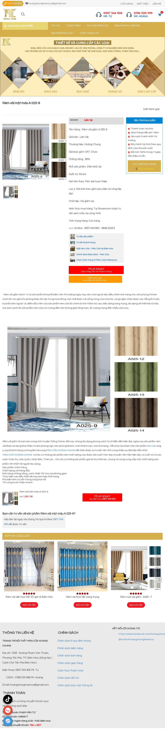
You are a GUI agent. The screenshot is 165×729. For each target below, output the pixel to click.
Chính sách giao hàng (70, 663)
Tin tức (55, 26)
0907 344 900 (145, 169)
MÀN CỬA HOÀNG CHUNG (60, 450)
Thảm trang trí (89, 33)
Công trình (73, 26)
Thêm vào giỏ (94, 279)
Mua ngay (96, 270)
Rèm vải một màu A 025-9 (34, 491)
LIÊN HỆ (157, 3)
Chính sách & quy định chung (74, 640)
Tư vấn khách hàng (82, 242)
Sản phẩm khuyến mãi (127, 26)
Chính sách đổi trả (68, 678)
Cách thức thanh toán (70, 670)
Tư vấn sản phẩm (81, 237)
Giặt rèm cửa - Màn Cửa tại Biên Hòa (91, 249)
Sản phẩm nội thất (62, 33)
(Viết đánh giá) (151, 109)
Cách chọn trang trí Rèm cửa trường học (93, 260)
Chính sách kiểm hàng (70, 648)
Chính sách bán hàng (69, 655)
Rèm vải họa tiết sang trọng (82, 597)
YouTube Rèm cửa (97, 26)
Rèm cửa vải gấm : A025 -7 (136, 597)
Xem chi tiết (29, 605)
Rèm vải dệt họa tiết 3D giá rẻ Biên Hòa (29, 597)
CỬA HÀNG (126, 3)
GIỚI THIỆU (143, 3)
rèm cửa (152, 446)
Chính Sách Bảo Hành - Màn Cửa (89, 254)
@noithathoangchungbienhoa (136, 639)
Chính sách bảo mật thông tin (75, 685)
